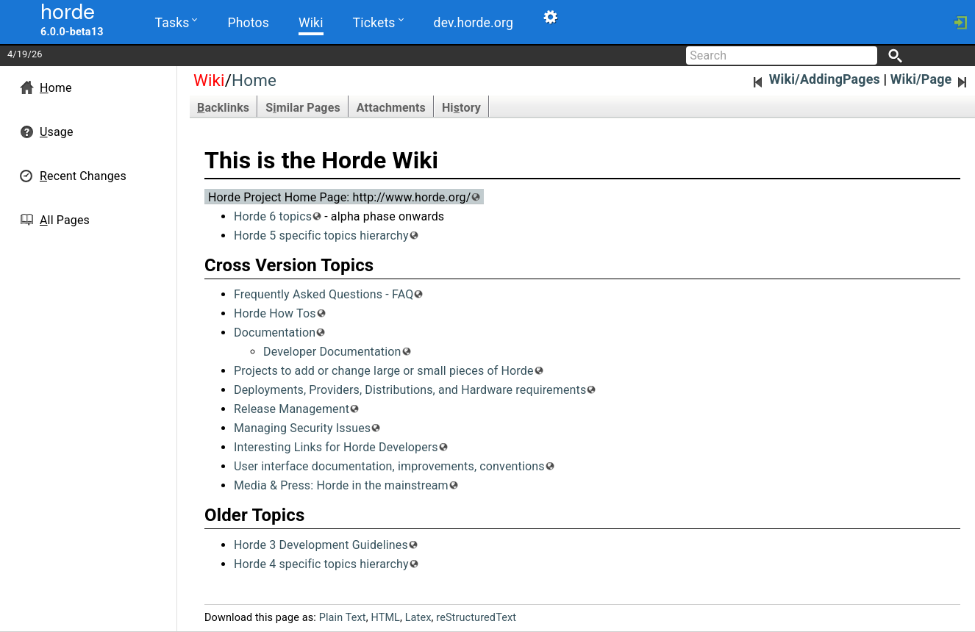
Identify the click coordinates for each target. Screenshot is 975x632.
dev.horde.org (473, 22)
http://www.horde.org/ (411, 197)
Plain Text (342, 617)
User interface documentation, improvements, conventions (389, 466)
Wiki (311, 22)
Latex (418, 617)
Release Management (291, 409)
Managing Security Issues (302, 428)
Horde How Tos (275, 313)
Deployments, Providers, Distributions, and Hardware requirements (410, 390)
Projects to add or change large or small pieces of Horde (384, 371)
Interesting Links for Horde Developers (336, 447)
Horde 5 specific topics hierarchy (321, 236)
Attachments (391, 108)
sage (57, 132)
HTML (385, 617)
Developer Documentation (332, 352)
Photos (247, 22)
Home (254, 80)
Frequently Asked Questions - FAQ (323, 294)
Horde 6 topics (273, 216)
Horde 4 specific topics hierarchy (321, 564)
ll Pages (65, 220)
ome (56, 88)
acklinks (223, 108)
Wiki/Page (930, 79)
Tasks (176, 21)
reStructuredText (476, 617)
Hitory (461, 108)
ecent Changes (83, 176)
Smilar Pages (302, 108)
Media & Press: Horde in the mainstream (341, 485)
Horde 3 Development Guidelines (321, 545)
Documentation (274, 333)
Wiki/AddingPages (815, 79)
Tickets (378, 21)
